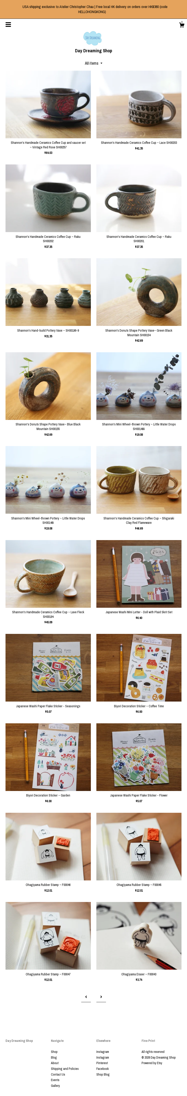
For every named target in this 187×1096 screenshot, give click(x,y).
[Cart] (181, 25)
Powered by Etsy (152, 1063)
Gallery (55, 1086)
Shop (54, 1052)
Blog (54, 1057)
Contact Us (58, 1074)
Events (55, 1080)
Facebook (102, 1069)
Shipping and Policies (65, 1069)
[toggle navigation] (8, 24)
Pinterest (102, 1063)
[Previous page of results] (86, 996)
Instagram (102, 1052)
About (55, 1063)
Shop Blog (103, 1074)
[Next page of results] (101, 996)
